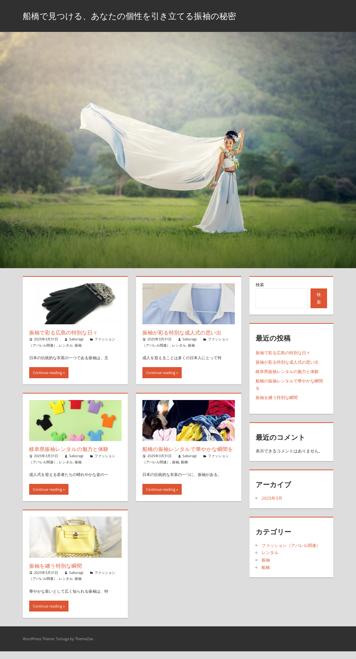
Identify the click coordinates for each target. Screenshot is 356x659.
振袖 (78, 345)
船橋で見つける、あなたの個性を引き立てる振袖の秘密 (135, 16)
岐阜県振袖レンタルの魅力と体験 (70, 449)
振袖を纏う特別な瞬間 (56, 573)
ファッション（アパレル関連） (291, 545)
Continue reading (47, 372)
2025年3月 (272, 498)
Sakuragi (76, 339)
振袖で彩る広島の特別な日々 (65, 332)
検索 (260, 284)
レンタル (66, 345)
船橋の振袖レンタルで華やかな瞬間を (187, 453)
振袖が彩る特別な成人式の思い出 (183, 332)
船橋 (184, 469)
